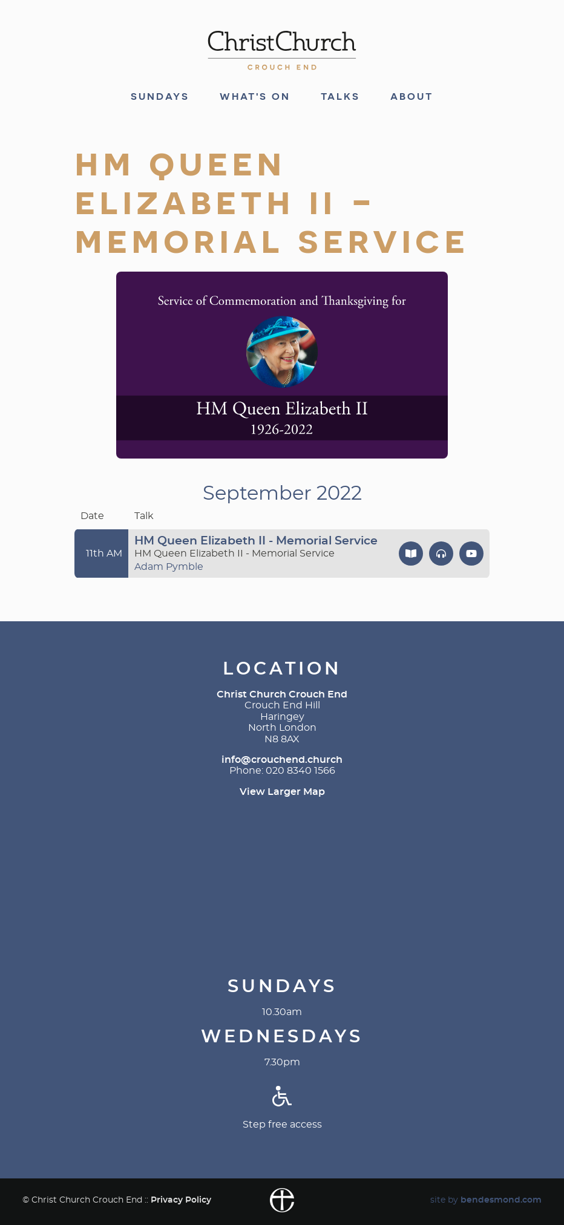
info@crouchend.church (282, 760)
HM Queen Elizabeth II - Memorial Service (256, 541)
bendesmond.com (501, 1199)
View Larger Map (282, 792)
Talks (340, 97)
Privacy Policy (181, 1199)
